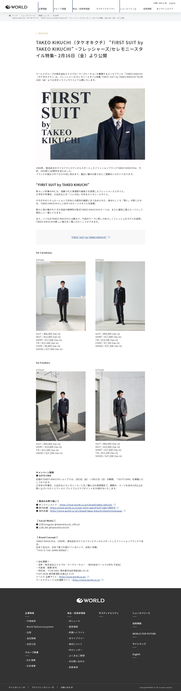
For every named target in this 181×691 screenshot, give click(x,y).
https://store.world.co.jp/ (86, 579)
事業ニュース (44, 15)
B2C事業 (31, 660)
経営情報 (73, 626)
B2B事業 (31, 665)
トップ (15, 15)
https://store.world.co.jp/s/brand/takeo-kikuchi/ (86, 504)
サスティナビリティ (109, 612)
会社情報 (31, 638)
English (136, 654)
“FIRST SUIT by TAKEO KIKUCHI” (89, 237)
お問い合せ (66, 687)
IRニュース (74, 620)
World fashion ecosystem (40, 626)
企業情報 (29, 612)
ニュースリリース (28, 15)
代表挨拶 (31, 620)
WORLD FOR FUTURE (144, 633)
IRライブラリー (77, 638)
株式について (75, 643)
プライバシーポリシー (42, 687)
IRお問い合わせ (77, 661)
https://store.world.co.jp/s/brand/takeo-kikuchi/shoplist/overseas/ (86, 510)
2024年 (56, 15)
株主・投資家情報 (76, 612)
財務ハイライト (77, 632)
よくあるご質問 (77, 655)
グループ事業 (31, 652)
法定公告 (31, 643)
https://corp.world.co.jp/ (72, 576)
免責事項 (73, 667)
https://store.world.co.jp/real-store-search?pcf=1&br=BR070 (83, 507)
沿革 (29, 632)
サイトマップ (139, 643)
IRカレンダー (75, 649)
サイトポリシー (16, 687)
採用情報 (147, 8)
